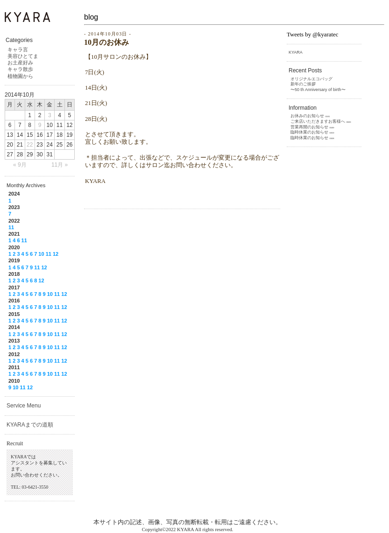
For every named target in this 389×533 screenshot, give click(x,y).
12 (55, 254)
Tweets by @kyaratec (312, 34)
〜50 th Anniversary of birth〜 (318, 89)
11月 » (59, 164)
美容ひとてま (22, 56)
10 (41, 254)
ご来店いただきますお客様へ (317, 121)
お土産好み (20, 62)
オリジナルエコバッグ (311, 79)
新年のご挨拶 (303, 84)
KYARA (296, 52)
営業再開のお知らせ (309, 127)
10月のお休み (106, 42)
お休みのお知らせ (307, 115)
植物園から (20, 76)
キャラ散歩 (20, 69)
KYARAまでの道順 (30, 424)
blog (91, 17)
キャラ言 (17, 49)
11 (11, 227)
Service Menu (24, 405)
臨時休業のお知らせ (309, 132)
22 (30, 144)
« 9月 (20, 164)
